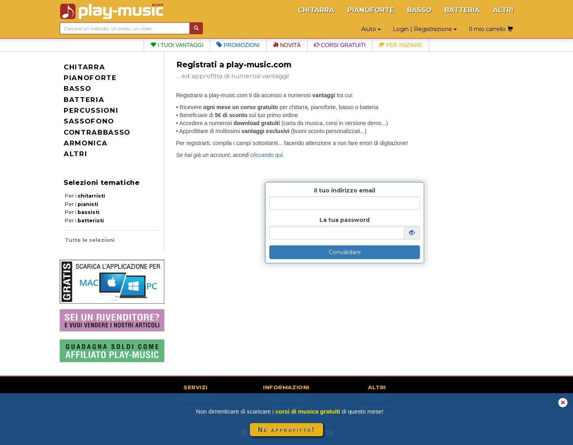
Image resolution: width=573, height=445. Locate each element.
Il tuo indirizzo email (344, 190)
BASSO (419, 10)
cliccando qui (266, 155)
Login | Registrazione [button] (425, 29)
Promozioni (237, 45)
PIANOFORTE (370, 10)
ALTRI (503, 10)
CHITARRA (316, 10)
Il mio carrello (491, 29)
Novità (287, 45)
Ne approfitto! (286, 429)
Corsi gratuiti (340, 45)
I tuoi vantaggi (176, 45)
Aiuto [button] (371, 29)
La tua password (345, 219)
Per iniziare (401, 45)
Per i (85, 196)
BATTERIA (462, 10)
